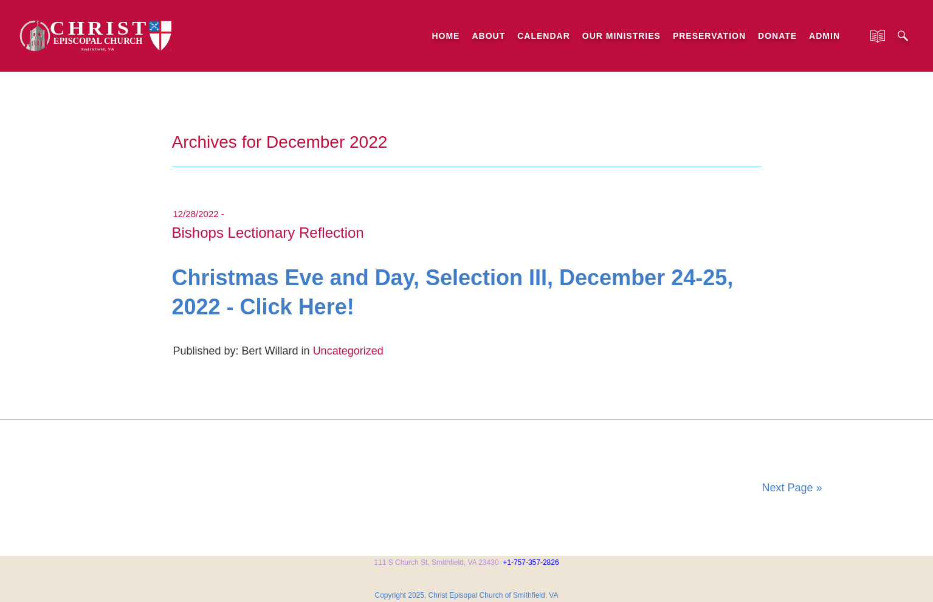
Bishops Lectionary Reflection (268, 232)
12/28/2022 (196, 214)
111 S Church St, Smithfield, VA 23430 (436, 562)
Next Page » (792, 488)
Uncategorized (348, 351)
